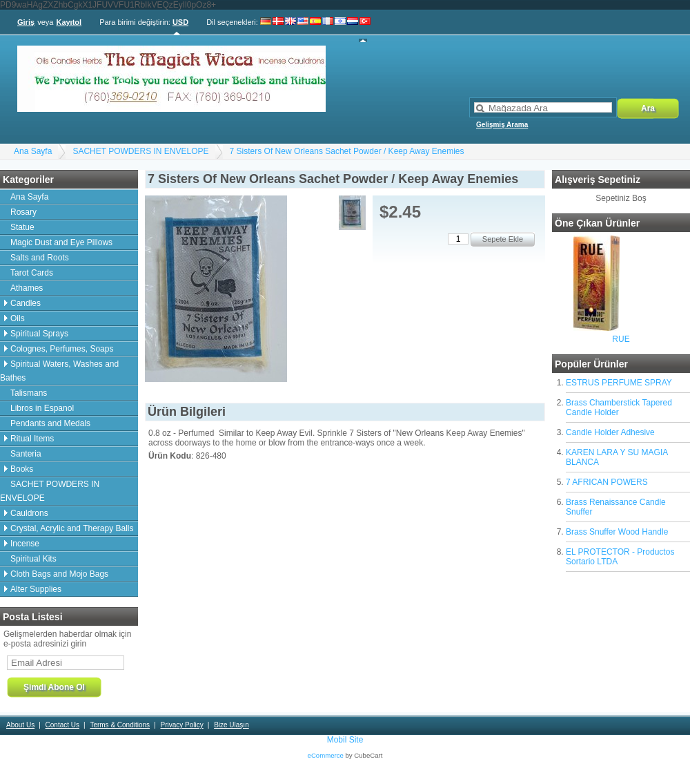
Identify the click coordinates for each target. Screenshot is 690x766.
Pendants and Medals (50, 423)
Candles (25, 303)
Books (21, 469)
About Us (20, 725)
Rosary (23, 212)
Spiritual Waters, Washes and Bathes (59, 371)
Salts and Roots (39, 257)
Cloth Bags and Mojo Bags (59, 574)
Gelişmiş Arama (502, 124)
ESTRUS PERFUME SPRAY (619, 382)
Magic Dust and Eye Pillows (61, 242)
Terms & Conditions (120, 725)
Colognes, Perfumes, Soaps (61, 349)
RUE (620, 339)
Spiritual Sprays (39, 333)
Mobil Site (345, 740)
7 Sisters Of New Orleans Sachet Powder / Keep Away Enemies (347, 151)
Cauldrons (29, 513)
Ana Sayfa (33, 151)
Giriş (25, 22)
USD (180, 22)
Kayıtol (68, 22)
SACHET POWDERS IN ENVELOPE (140, 151)
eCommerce (326, 755)
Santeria (25, 454)
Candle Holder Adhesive (610, 432)
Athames (26, 288)
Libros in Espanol (42, 408)
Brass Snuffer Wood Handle (617, 532)
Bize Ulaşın (231, 725)
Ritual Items (32, 438)
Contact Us (62, 725)
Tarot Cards (31, 273)
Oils (17, 318)
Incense (24, 543)
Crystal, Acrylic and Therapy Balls (72, 528)
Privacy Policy (181, 725)
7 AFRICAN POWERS (607, 482)
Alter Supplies (35, 589)
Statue (22, 227)
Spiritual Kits (33, 559)
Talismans (28, 393)
